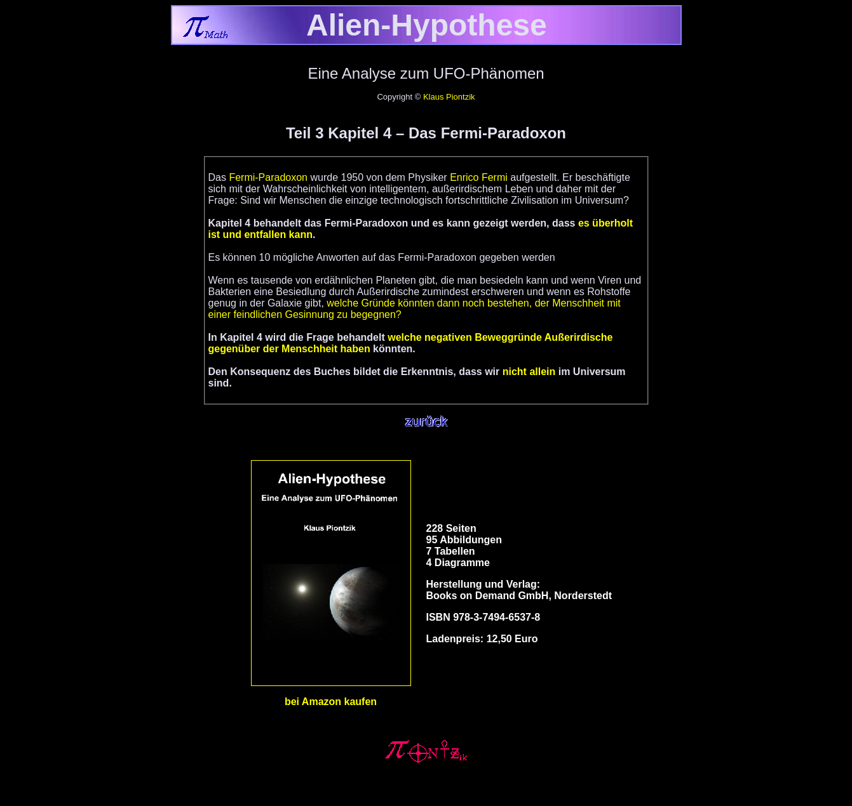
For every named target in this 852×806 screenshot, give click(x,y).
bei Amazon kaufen (331, 701)
